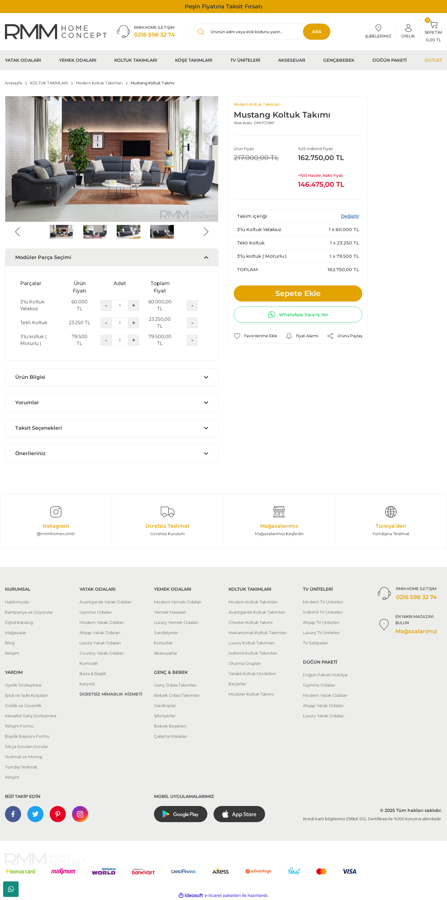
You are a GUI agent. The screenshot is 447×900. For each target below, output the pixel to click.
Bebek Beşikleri (170, 725)
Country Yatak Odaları (101, 653)
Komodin (88, 663)
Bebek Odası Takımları (177, 695)
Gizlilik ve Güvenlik (23, 705)
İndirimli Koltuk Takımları (252, 653)
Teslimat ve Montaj (23, 756)
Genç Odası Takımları (175, 685)
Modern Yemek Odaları (177, 601)
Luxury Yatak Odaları (100, 642)
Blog (10, 642)
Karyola (87, 683)
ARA (316, 31)
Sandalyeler (166, 632)
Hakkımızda (17, 601)
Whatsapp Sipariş (11, 889)
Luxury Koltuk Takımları (251, 642)
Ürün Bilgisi (30, 377)
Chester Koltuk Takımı (250, 622)
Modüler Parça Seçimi (43, 257)
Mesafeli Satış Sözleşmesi (30, 715)
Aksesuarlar (165, 653)
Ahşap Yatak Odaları (99, 632)
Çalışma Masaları (170, 736)
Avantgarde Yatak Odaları (105, 601)
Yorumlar (27, 402)
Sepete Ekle (298, 293)
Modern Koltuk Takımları (257, 104)
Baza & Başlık (92, 673)
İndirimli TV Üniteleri (323, 612)
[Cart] (433, 31)
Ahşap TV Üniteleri (321, 622)
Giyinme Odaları (95, 612)
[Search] (260, 32)
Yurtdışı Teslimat (21, 766)
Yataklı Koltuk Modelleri (252, 673)
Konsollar (163, 642)
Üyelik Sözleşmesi (23, 685)
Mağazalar (15, 632)
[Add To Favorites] (255, 336)
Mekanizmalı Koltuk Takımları (257, 632)
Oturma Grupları (244, 663)
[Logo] (56, 31)
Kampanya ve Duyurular (29, 612)
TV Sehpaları (315, 642)
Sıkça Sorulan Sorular (26, 746)
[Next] (206, 232)
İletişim (12, 653)
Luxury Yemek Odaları (176, 622)
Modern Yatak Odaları (101, 622)
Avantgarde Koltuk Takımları (256, 612)
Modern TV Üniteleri (323, 601)
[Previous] (17, 232)
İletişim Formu (19, 725)
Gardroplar (165, 705)
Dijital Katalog (19, 622)
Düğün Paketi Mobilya (325, 674)
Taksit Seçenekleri (38, 428)
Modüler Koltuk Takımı (250, 694)
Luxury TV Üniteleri (321, 632)
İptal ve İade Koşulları (26, 695)
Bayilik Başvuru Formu (27, 736)
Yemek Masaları (170, 612)
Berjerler (237, 683)
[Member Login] (408, 31)
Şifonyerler (165, 715)
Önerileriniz (30, 453)
